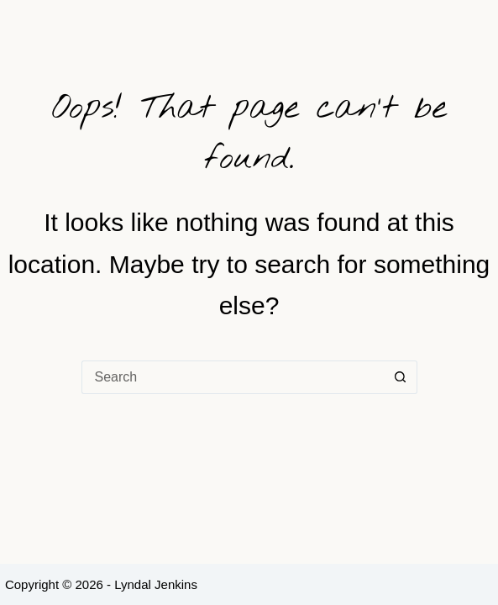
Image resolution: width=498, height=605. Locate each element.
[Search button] (400, 377)
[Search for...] (232, 377)
